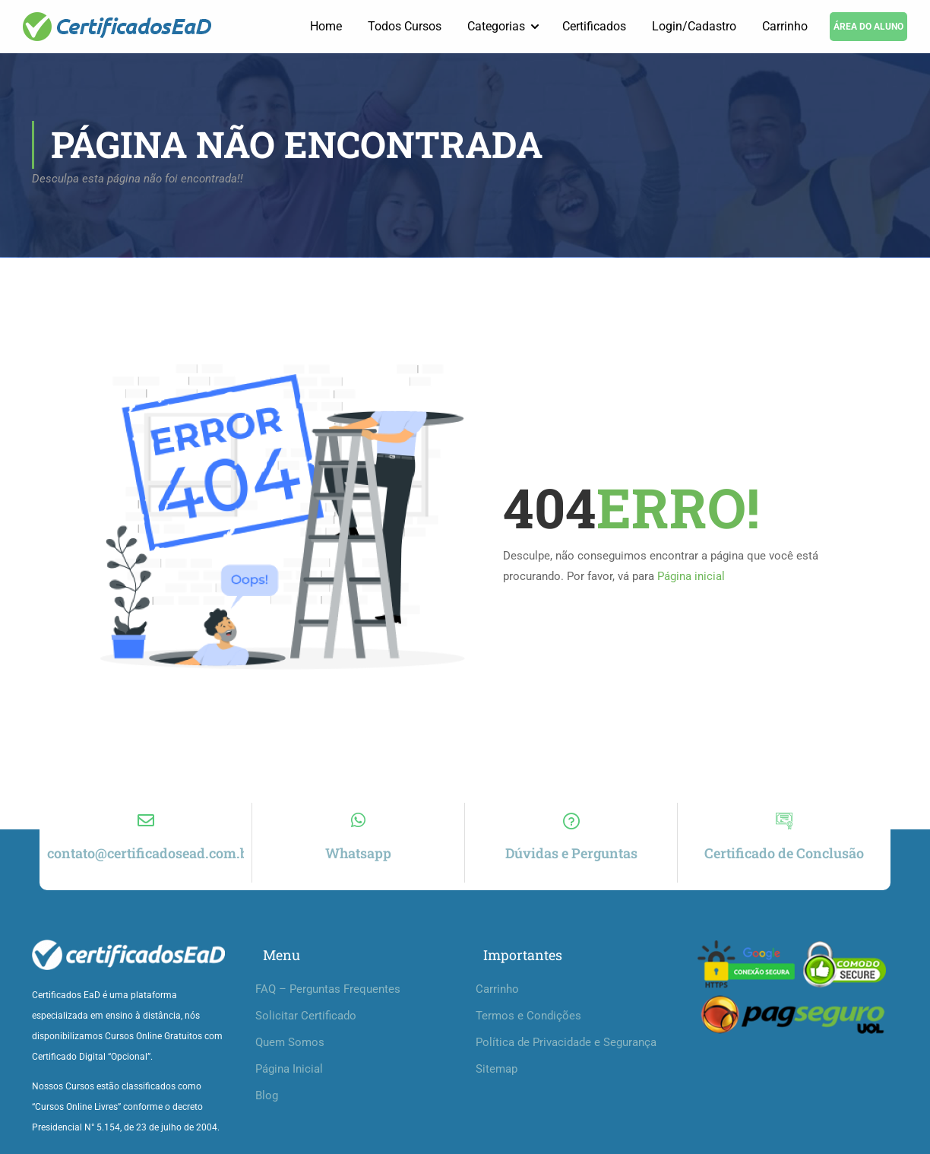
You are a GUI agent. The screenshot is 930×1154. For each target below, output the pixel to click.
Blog (266, 1096)
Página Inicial (289, 1069)
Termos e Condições (528, 1016)
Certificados (594, 26)
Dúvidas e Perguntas (571, 853)
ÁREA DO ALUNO (868, 26)
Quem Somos (289, 1043)
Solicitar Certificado (305, 1016)
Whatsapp (358, 853)
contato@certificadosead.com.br (150, 853)
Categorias (496, 26)
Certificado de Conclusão (784, 853)
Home (326, 26)
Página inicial (691, 577)
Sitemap (496, 1069)
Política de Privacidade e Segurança (566, 1043)
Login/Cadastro (694, 26)
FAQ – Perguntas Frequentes (327, 990)
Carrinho (785, 26)
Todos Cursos (404, 26)
